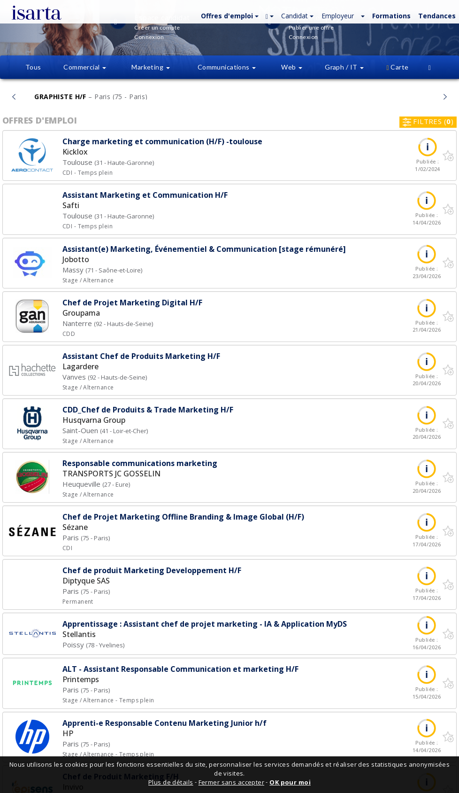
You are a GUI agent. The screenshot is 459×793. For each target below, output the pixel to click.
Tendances (437, 15)
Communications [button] (227, 67)
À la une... (229, 96)
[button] (228, 15)
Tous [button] (33, 67)
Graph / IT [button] (344, 67)
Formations (391, 15)
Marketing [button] (150, 67)
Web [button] (291, 67)
